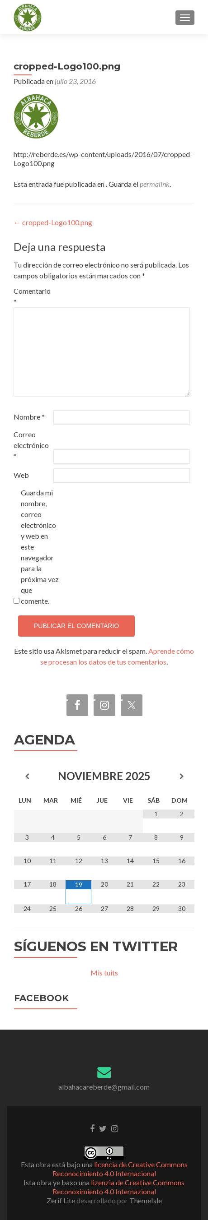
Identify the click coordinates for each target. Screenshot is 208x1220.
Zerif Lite (61, 1200)
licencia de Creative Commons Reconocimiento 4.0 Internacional (120, 1169)
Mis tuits (104, 972)
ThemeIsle (145, 1200)
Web (21, 475)
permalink (155, 184)
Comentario (32, 296)
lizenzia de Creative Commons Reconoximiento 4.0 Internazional (118, 1187)
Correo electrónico (31, 445)
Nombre (29, 416)
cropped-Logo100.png (53, 222)
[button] (28, 18)
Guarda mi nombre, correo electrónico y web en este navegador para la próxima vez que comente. (40, 546)
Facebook (41, 998)
